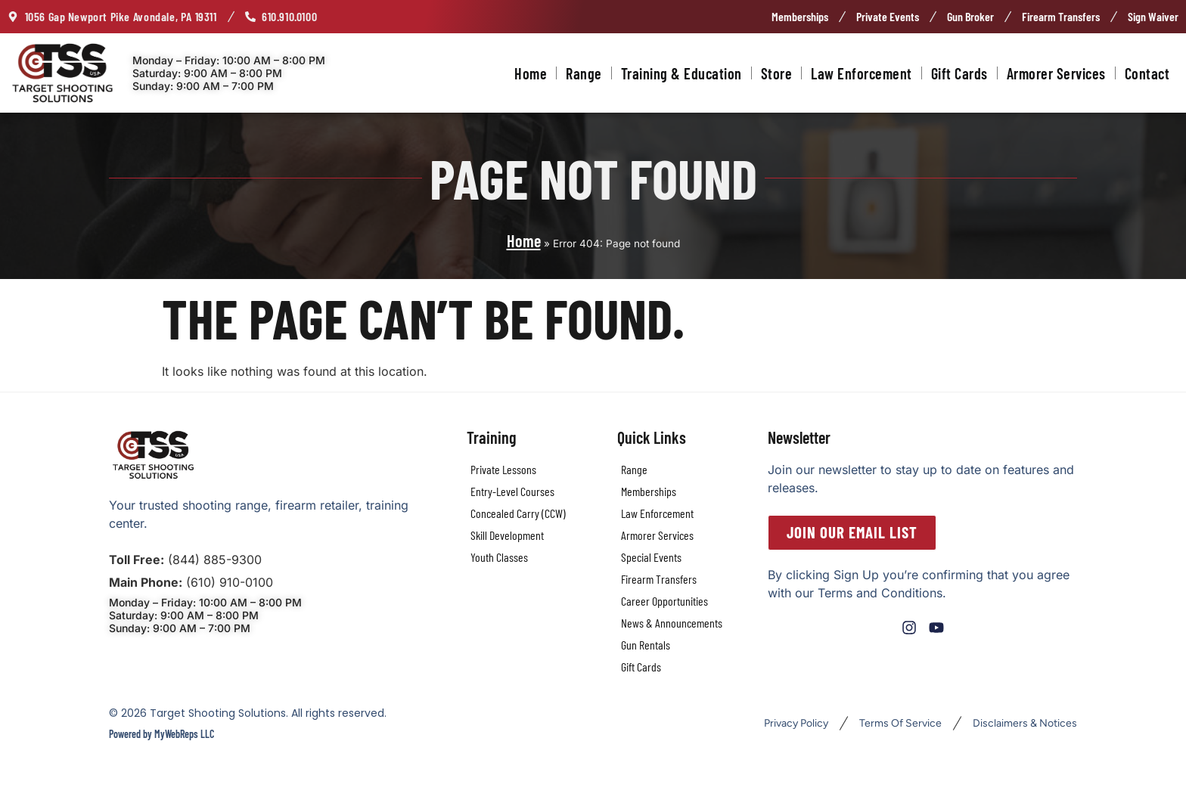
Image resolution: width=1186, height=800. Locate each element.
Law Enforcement (861, 73)
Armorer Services (1056, 73)
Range (584, 73)
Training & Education (681, 73)
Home (530, 73)
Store (777, 73)
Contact (1147, 73)
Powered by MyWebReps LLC (161, 733)
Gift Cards (959, 73)
